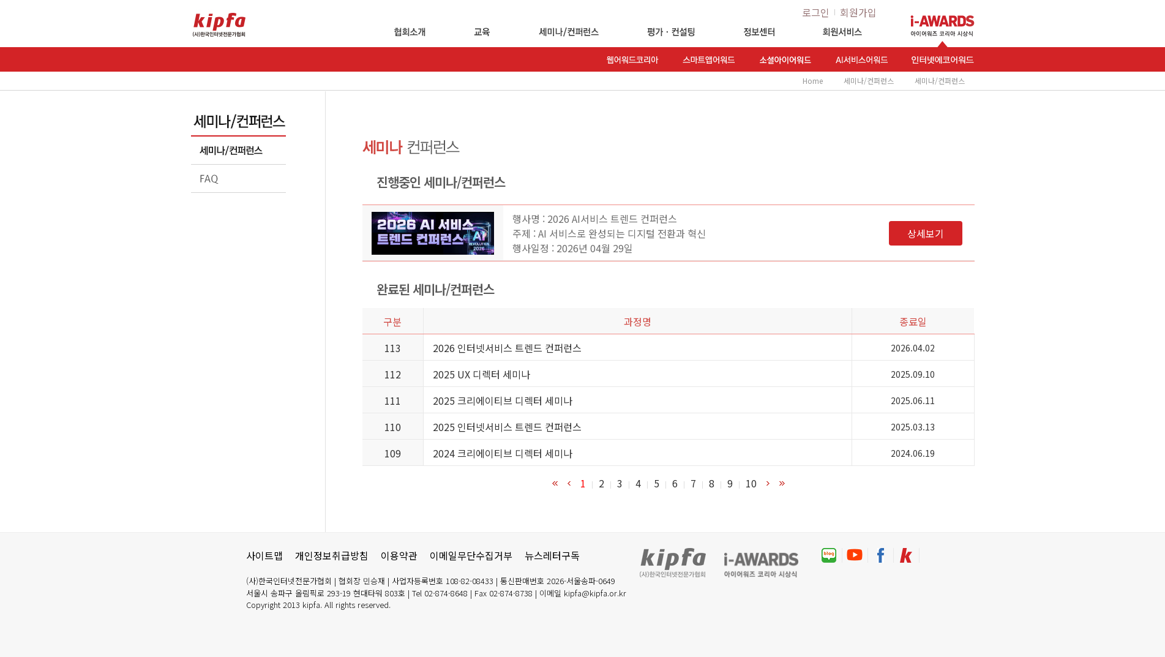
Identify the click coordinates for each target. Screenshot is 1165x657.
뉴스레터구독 (552, 555)
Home (813, 80)
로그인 (816, 12)
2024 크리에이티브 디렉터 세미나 (502, 453)
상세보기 (925, 233)
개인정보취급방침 (332, 555)
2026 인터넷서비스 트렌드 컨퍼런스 (507, 347)
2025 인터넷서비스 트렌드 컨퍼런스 (507, 426)
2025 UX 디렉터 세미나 (481, 374)
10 (751, 483)
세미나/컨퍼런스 (869, 80)
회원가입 (858, 12)
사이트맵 (264, 555)
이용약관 (399, 555)
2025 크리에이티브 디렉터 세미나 (502, 400)
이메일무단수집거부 (471, 555)
